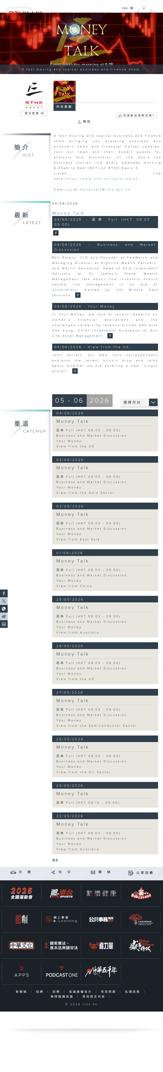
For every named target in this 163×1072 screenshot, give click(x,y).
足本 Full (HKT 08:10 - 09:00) (88, 803)
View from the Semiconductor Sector (96, 726)
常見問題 (109, 992)
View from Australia (78, 632)
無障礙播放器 (63, 996)
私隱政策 (133, 992)
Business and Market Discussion (91, 436)
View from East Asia (78, 539)
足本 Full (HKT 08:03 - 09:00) (88, 430)
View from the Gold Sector (85, 493)
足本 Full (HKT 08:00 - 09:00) (88, 756)
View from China (74, 586)
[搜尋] (144, 7)
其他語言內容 (94, 996)
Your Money (69, 441)
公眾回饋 (145, 873)
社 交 (65, 872)
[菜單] (157, 7)
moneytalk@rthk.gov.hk (105, 189)
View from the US (75, 446)
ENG (125, 8)
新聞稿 (22, 992)
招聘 (40, 992)
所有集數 (64, 107)
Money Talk (68, 213)
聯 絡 (105, 872)
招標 (57, 992)
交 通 (25, 872)
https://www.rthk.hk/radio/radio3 (102, 179)
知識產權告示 (81, 992)
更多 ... (56, 860)
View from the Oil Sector (83, 772)
